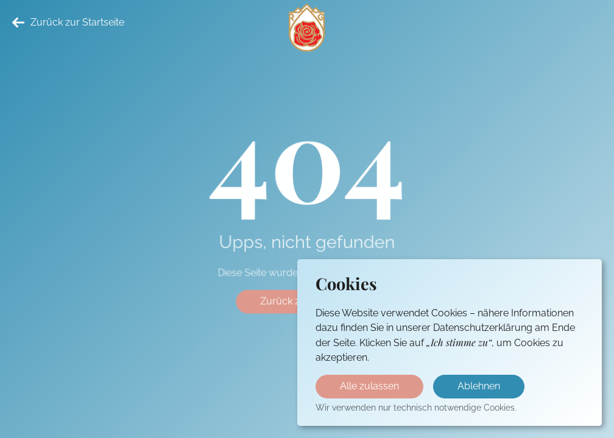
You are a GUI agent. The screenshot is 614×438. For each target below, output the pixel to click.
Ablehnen (478, 386)
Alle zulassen (369, 386)
